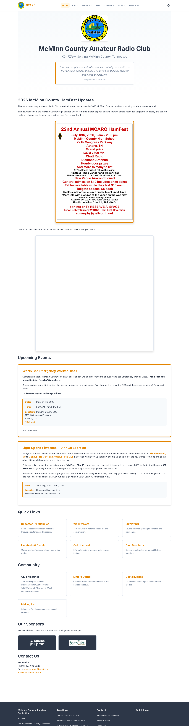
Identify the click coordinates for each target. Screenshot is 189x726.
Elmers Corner (82, 576)
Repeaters (86, 5)
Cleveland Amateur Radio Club (58, 456)
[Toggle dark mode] (168, 5)
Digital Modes (134, 576)
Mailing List (28, 604)
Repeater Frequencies (35, 524)
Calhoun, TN (35, 456)
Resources (134, 5)
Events (121, 5)
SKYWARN (109, 5)
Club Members (135, 545)
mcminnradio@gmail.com (36, 669)
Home (65, 5)
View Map (30, 422)
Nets (98, 5)
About (75, 5)
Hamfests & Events (33, 545)
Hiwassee (49, 448)
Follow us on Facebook (29, 672)
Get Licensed (81, 545)
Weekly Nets (81, 524)
